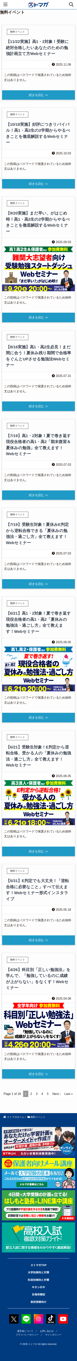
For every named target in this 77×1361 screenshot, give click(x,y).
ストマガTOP (38, 1265)
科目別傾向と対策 (38, 1280)
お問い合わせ (47, 1331)
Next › (56, 1093)
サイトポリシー (53, 1334)
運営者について (25, 1331)
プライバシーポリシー (27, 1334)
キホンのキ (38, 1287)
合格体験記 (38, 1294)
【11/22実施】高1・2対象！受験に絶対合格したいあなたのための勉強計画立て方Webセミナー (37, 47)
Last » (68, 1093)
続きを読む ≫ (38, 95)
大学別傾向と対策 (38, 1272)
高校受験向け (38, 1302)
